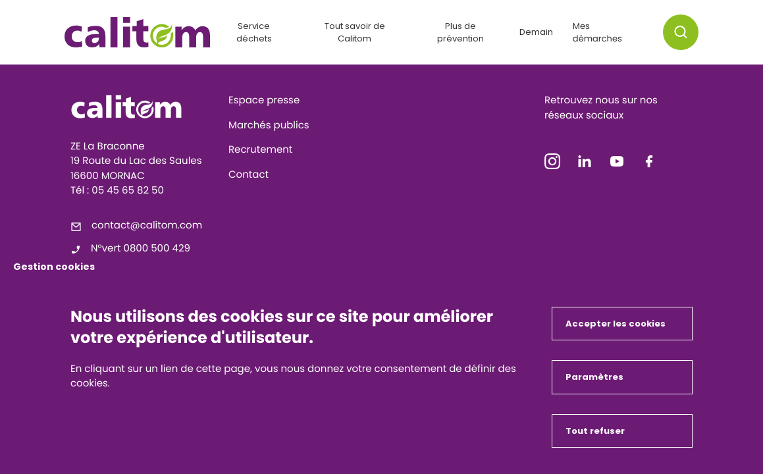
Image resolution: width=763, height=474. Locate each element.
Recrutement (260, 150)
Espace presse (264, 100)
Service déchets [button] (254, 32)
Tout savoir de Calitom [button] (355, 32)
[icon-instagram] (552, 164)
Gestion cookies (54, 266)
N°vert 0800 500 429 (140, 248)
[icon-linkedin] (584, 164)
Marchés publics (268, 125)
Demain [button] (536, 32)
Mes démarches (597, 32)
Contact (248, 175)
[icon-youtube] (617, 164)
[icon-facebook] (649, 164)
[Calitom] (144, 106)
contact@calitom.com (147, 225)
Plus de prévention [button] (460, 32)
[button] (680, 32)
